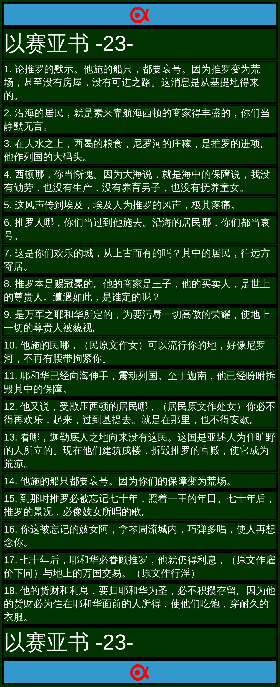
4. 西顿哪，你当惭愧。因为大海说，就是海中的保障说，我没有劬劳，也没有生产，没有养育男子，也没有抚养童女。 (137, 181)
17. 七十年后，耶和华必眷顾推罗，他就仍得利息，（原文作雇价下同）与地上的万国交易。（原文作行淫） (140, 566)
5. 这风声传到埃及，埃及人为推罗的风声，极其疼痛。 (122, 204)
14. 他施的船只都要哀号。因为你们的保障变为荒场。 (120, 481)
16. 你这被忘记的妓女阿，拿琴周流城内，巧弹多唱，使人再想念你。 (140, 536)
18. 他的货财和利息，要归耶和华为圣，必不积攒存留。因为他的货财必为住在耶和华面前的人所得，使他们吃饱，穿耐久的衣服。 (140, 603)
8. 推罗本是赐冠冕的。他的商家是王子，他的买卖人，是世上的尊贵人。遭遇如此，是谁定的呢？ (137, 290)
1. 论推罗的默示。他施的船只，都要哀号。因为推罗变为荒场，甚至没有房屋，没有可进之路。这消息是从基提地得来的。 (132, 82)
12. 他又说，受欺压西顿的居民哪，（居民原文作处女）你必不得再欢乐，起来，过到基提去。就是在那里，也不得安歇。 (140, 413)
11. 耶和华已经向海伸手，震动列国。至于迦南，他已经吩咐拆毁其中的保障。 (140, 382)
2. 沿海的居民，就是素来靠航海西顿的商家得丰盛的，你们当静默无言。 (137, 119)
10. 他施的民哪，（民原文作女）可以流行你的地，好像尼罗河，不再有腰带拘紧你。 (135, 352)
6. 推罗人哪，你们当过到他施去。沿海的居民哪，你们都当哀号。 (137, 229)
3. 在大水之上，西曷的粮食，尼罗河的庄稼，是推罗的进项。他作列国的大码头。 (137, 150)
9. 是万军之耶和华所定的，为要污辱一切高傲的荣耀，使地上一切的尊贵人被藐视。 (137, 321)
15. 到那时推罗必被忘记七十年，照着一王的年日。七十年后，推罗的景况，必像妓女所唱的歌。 (140, 505)
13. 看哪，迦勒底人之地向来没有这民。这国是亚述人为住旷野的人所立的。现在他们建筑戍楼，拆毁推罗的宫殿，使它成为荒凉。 (140, 450)
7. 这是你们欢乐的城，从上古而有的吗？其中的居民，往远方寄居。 (137, 260)
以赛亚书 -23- (69, 43)
